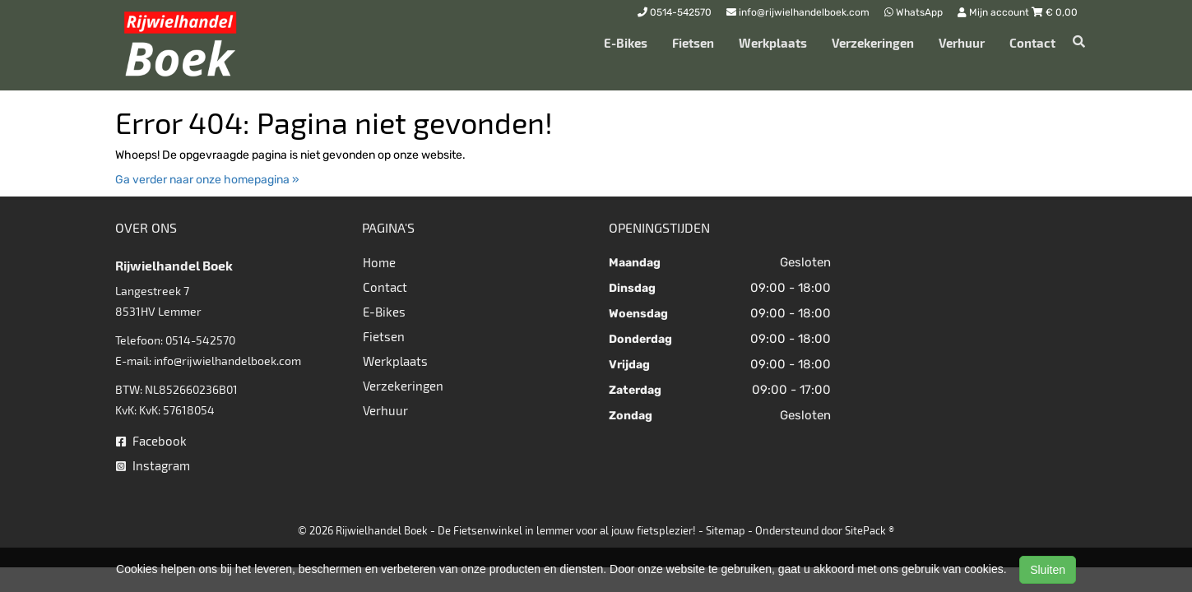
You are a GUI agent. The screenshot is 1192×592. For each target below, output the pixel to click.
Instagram (153, 465)
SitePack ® (869, 530)
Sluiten (1047, 569)
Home (379, 262)
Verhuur (962, 42)
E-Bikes (625, 42)
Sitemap (725, 530)
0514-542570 (200, 340)
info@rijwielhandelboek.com (227, 361)
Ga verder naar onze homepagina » (207, 180)
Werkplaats (773, 42)
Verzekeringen (873, 42)
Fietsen (693, 42)
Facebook (151, 440)
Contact (1032, 42)
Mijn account (995, 12)
